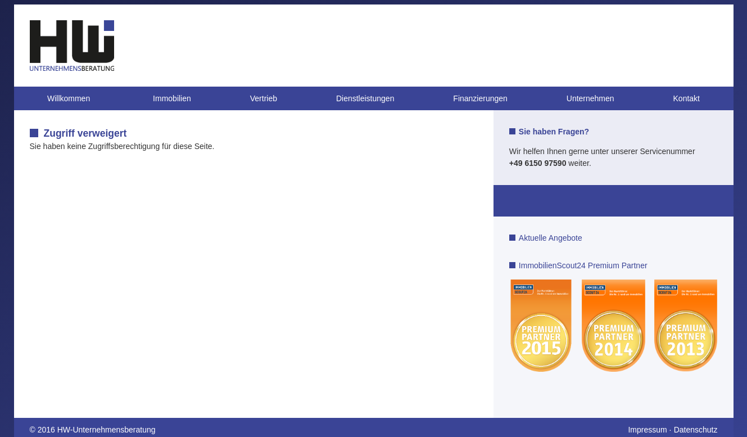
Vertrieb (263, 98)
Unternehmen (590, 98)
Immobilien (172, 98)
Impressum (647, 429)
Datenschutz (696, 429)
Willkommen (68, 98)
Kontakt (686, 98)
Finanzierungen (480, 98)
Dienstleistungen (365, 98)
